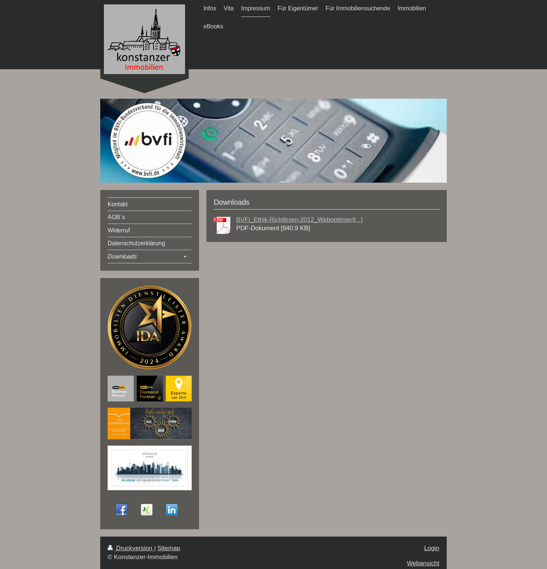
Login (431, 548)
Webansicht (423, 563)
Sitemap (168, 548)
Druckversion (131, 548)
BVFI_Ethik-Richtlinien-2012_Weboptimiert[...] (299, 219)
